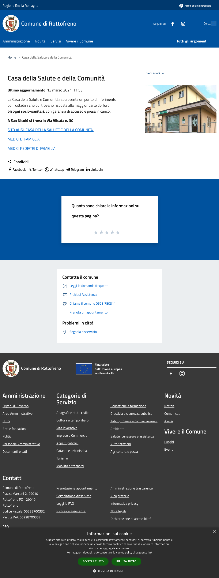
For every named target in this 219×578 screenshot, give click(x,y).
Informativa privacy (124, 503)
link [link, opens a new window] (150, 552)
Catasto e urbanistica (71, 450)
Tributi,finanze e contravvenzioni (134, 421)
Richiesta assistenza (71, 511)
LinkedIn (94, 169)
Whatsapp (54, 169)
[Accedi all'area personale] (195, 6)
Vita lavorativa (66, 427)
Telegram (75, 169)
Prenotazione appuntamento (76, 488)
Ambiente (117, 428)
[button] (109, 571)
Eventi (169, 449)
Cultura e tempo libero (72, 420)
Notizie (169, 405)
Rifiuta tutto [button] (126, 561)
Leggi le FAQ (65, 503)
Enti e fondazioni (15, 428)
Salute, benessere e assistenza (132, 436)
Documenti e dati (15, 451)
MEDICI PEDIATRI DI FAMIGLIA (32, 148)
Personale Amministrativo (21, 443)
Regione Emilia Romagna (20, 5)
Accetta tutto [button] (93, 561)
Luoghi (169, 441)
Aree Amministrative (18, 413)
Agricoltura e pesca (124, 451)
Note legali (118, 511)
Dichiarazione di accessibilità (130, 518)
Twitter (35, 169)
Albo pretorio (119, 495)
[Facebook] (163, 23)
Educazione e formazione (128, 405)
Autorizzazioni (120, 443)
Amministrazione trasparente (131, 488)
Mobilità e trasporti (70, 465)
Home (12, 57)
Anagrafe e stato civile (72, 412)
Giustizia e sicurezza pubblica (131, 413)
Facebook (17, 169)
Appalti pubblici (67, 443)
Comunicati (172, 413)
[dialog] (109, 553)
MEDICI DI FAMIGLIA (24, 139)
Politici (7, 436)
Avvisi (168, 421)
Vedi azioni (156, 73)
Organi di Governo (16, 405)
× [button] (214, 532)
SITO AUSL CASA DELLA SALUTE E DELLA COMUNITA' (51, 130)
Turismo (62, 458)
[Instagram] (174, 23)
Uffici (6, 421)
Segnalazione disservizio (73, 495)
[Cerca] (211, 23)
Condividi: (18, 162)
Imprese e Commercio (71, 435)
